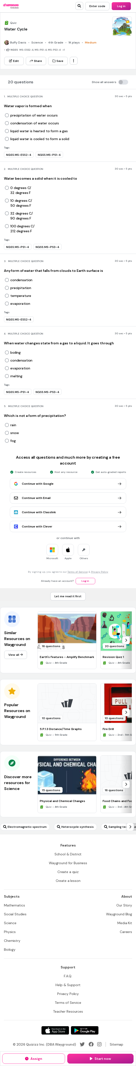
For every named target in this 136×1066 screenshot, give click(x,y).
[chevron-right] (126, 640)
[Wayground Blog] (119, 914)
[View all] (15, 655)
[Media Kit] (124, 923)
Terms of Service (78, 571)
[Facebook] (91, 1044)
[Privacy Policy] (68, 994)
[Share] (36, 61)
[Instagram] (99, 1044)
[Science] (10, 923)
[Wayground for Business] (68, 863)
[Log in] (121, 6)
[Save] (58, 61)
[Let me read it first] (68, 596)
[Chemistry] (12, 940)
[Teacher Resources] (68, 1011)
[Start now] (100, 1058)
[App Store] (55, 1030)
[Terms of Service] (68, 1002)
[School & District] (68, 854)
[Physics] (10, 932)
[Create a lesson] (68, 880)
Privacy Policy (99, 571)
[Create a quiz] (68, 872)
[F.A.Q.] (68, 976)
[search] (79, 6)
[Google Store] (84, 1030)
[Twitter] (82, 1044)
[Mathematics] (14, 905)
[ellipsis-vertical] (74, 61)
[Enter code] (97, 6)
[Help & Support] (67, 985)
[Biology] (9, 949)
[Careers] (126, 932)
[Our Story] (124, 905)
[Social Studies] (15, 914)
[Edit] (14, 61)
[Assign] (33, 1058)
